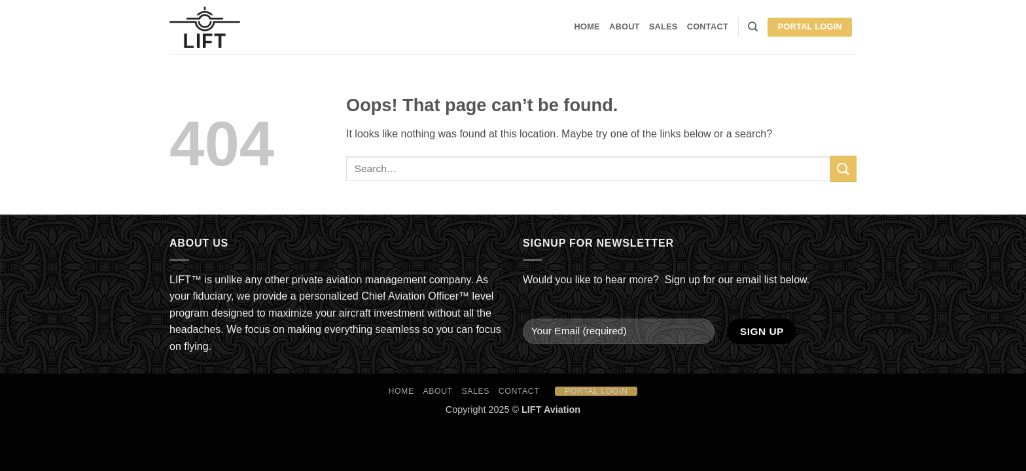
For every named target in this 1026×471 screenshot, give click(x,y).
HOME (587, 26)
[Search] (753, 26)
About (624, 26)
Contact (707, 26)
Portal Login (809, 26)
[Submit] (843, 168)
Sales (663, 26)
